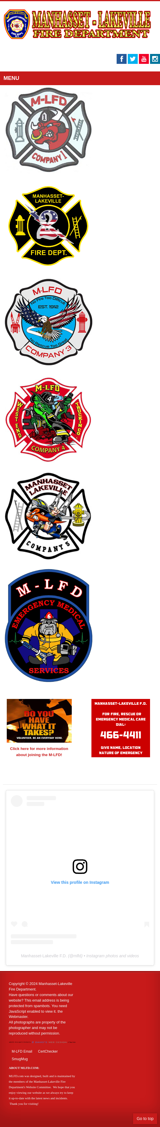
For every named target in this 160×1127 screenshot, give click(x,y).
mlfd (77, 956)
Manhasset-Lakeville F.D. (44, 956)
